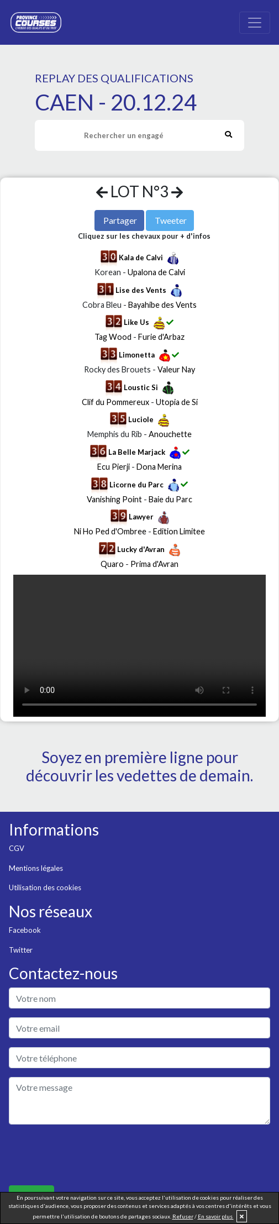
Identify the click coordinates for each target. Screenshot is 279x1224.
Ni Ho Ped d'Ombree (110, 531)
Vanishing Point (114, 499)
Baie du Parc (170, 499)
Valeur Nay (176, 369)
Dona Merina (159, 466)
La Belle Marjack (136, 452)
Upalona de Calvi (156, 272)
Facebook (25, 930)
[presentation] (93, 1154)
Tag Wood (112, 337)
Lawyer (141, 516)
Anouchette (170, 434)
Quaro (112, 564)
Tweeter (171, 220)
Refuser (182, 1216)
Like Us (136, 322)
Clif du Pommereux (115, 402)
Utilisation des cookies (45, 887)
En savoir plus (216, 1216)
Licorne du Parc (136, 484)
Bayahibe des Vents (162, 304)
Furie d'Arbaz (161, 337)
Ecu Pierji (113, 466)
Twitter (21, 949)
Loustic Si (141, 387)
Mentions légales (36, 868)
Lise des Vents (140, 290)
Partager (120, 220)
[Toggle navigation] (254, 23)
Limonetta (137, 354)
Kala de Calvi (141, 257)
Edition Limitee (179, 531)
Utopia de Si (177, 402)
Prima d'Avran (154, 564)
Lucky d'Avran (141, 549)
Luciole (141, 419)
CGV (16, 848)
